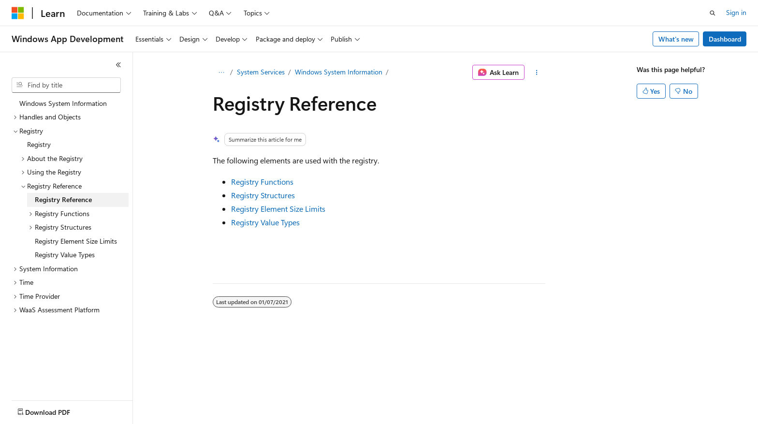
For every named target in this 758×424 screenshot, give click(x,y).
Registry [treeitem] (39, 144)
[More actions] (536, 72)
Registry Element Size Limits (278, 209)
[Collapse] (118, 64)
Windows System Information (338, 71)
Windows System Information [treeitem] (63, 103)
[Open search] (712, 13)
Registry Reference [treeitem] (63, 199)
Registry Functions (262, 181)
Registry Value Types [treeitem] (65, 254)
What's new (676, 39)
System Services (261, 71)
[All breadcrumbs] (221, 72)
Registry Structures (263, 195)
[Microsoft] (18, 13)
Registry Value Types (265, 222)
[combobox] (66, 85)
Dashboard (725, 39)
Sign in (736, 12)
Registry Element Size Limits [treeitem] (76, 241)
